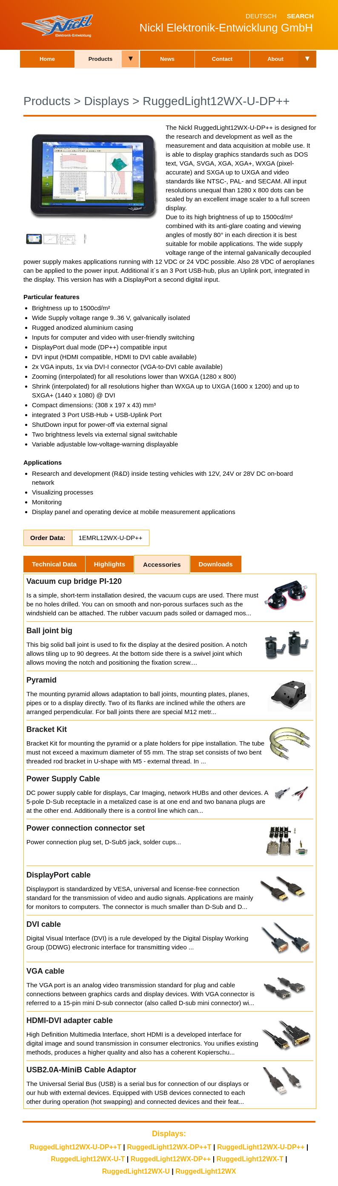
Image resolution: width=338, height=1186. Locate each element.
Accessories (161, 564)
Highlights (109, 564)
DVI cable (43, 924)
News (167, 59)
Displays (106, 101)
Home (47, 59)
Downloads (216, 564)
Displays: (169, 1133)
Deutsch (261, 16)
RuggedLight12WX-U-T (88, 1159)
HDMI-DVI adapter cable (69, 1020)
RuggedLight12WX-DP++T (169, 1147)
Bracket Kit (46, 729)
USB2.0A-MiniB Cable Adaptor (81, 1070)
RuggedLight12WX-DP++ (171, 1159)
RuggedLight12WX (205, 1171)
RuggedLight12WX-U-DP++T (75, 1147)
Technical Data (54, 564)
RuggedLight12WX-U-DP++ (216, 101)
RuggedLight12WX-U (136, 1171)
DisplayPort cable (58, 875)
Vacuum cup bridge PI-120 (74, 581)
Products (100, 59)
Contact (222, 59)
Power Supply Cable (63, 778)
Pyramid (41, 680)
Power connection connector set (85, 828)
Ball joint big (49, 630)
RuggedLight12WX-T (250, 1159)
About (275, 59)
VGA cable (45, 971)
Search (300, 16)
